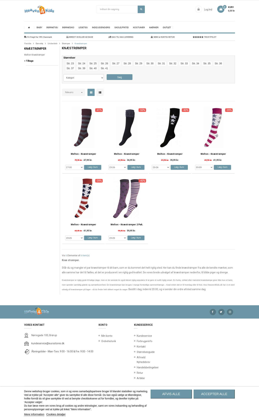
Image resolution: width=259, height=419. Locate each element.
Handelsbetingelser (137, 367)
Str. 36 (218, 63)
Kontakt (137, 346)
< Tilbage (29, 61)
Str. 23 (70, 63)
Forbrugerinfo (137, 341)
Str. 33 (184, 63)
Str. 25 (93, 63)
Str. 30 (149, 63)
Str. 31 (161, 63)
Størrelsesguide (137, 352)
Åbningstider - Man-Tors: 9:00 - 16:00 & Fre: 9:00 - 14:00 (62, 351)
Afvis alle (171, 394)
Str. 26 (104, 63)
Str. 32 (172, 63)
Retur (137, 372)
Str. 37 (70, 68)
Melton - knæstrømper (83, 154)
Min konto (106, 335)
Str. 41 (104, 68)
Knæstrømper (35, 48)
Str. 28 (127, 63)
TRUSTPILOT (204, 37)
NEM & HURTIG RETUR (163, 37)
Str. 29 (138, 63)
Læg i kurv (93, 167)
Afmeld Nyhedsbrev (137, 359)
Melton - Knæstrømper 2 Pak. (127, 225)
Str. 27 (115, 63)
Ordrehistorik (107, 341)
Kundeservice (137, 335)
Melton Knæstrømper (34, 55)
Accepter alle (214, 394)
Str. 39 (81, 68)
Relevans (69, 92)
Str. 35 (206, 63)
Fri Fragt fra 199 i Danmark (38, 37)
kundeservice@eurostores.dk (47, 343)
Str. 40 (93, 68)
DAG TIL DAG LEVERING (120, 37)
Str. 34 (195, 63)
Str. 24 (81, 63)
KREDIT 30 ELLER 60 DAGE (79, 37)
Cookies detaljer (56, 414)
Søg (141, 9)
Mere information (34, 414)
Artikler (137, 378)
